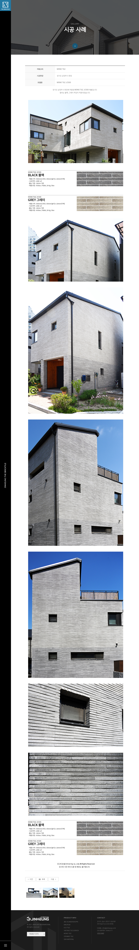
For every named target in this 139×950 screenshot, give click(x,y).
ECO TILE (67, 928)
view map (100, 933)
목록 (42, 903)
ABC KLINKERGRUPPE (71, 922)
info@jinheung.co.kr (109, 928)
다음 (53, 903)
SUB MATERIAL (69, 939)
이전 (30, 903)
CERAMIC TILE (68, 936)
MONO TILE (67, 933)
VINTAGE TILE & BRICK (71, 930)
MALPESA (67, 925)
